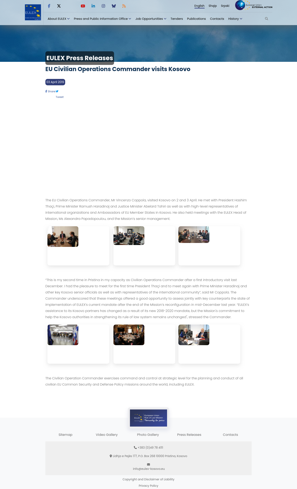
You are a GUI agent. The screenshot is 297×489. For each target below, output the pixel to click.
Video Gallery (107, 434)
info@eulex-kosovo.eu (149, 469)
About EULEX (57, 18)
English (199, 6)
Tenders (177, 18)
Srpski (225, 6)
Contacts (217, 18)
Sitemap (65, 434)
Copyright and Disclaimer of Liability (148, 479)
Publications (196, 18)
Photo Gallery (148, 434)
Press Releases (189, 434)
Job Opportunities (149, 18)
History (233, 18)
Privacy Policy (148, 486)
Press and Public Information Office (101, 18)
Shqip (213, 6)
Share (50, 91)
